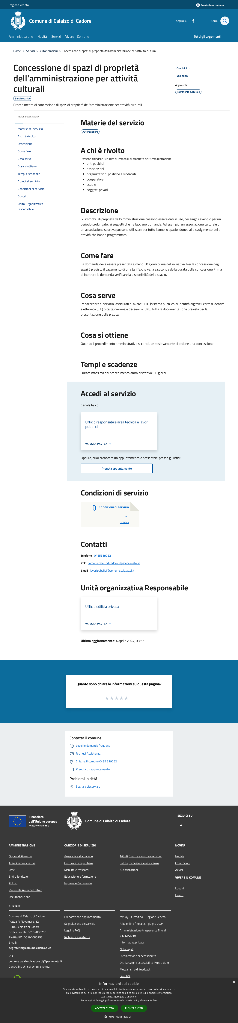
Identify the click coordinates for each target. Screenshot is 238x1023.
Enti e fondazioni (19, 876)
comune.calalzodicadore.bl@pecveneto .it (114, 563)
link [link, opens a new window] (155, 1000)
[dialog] (119, 1000)
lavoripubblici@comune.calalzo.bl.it (112, 570)
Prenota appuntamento (117, 468)
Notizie (179, 856)
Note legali (126, 949)
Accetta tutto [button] (104, 1008)
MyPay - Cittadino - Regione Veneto (142, 917)
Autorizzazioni (49, 51)
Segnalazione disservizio (79, 923)
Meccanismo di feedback (135, 969)
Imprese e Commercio (78, 883)
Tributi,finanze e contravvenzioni (141, 856)
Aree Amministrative (22, 863)
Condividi (184, 68)
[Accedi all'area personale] (210, 5)
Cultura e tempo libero (78, 863)
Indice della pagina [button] (28, 116)
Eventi (179, 895)
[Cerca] (224, 20)
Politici (13, 883)
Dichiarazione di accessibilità (138, 956)
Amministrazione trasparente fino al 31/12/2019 (143, 933)
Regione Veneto (19, 5)
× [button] (233, 982)
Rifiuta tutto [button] (134, 1008)
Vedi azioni (185, 76)
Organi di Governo (20, 856)
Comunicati (182, 863)
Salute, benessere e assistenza (139, 863)
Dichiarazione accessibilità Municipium (144, 962)
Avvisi (179, 869)
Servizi (30, 51)
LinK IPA (125, 976)
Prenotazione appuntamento (82, 917)
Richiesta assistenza (77, 937)
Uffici (12, 869)
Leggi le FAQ (72, 930)
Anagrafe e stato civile (78, 856)
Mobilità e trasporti (76, 869)
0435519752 (102, 555)
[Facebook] (191, 20)
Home (17, 51)
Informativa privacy (132, 942)
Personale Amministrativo (25, 890)
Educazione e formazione (80, 876)
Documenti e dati (20, 896)
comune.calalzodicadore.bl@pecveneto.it (35, 961)
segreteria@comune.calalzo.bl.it (30, 948)
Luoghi (179, 888)
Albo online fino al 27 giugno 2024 (142, 923)
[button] (119, 1016)
